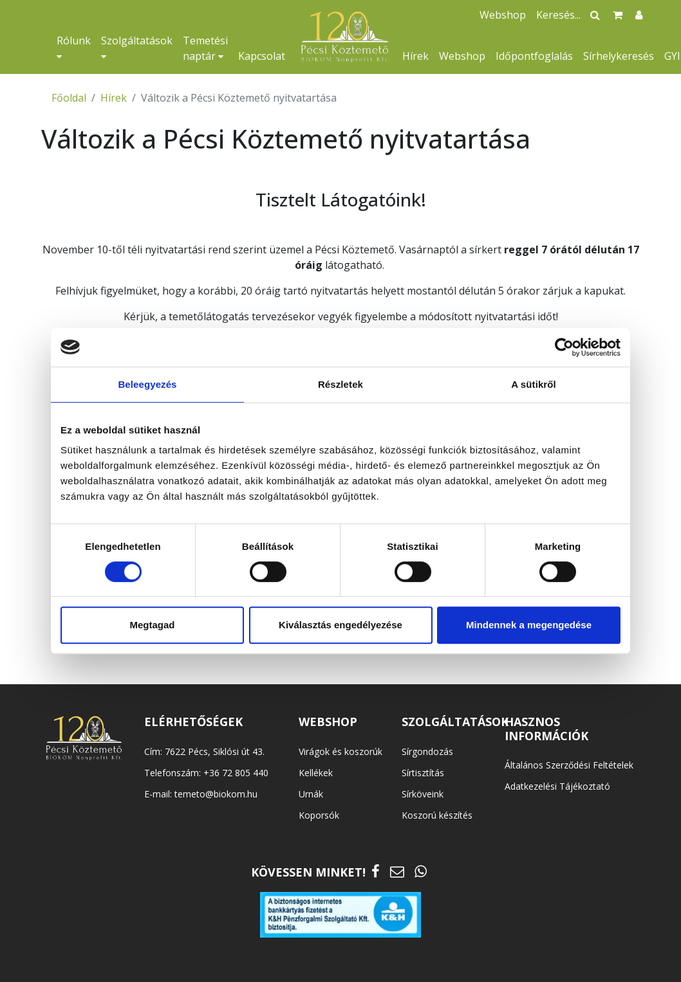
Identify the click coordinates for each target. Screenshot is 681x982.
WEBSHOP (328, 721)
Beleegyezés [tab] (147, 384)
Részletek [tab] (340, 384)
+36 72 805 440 (235, 773)
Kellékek (316, 773)
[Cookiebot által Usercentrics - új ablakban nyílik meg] (564, 347)
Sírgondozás (427, 751)
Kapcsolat (261, 56)
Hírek (415, 56)
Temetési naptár (205, 48)
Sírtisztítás (423, 773)
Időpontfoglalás (534, 56)
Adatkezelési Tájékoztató (557, 786)
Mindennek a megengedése (529, 624)
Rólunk (74, 47)
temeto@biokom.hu (215, 794)
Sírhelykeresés (618, 56)
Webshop (462, 56)
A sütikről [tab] (533, 384)
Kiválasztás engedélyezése (340, 624)
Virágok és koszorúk (340, 751)
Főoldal (68, 98)
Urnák (311, 794)
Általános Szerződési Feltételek (569, 765)
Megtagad (151, 624)
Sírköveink (422, 794)
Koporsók (319, 815)
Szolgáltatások (137, 47)
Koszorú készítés (437, 815)
